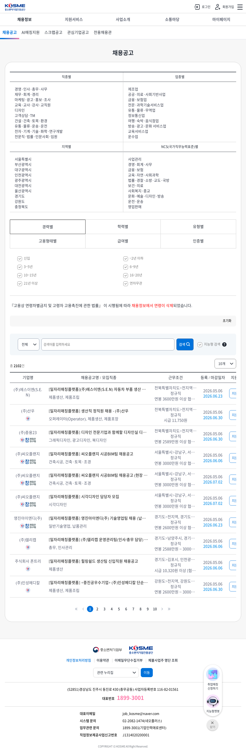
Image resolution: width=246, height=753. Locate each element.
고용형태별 (48, 241)
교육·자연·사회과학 (143, 175)
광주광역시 (23, 180)
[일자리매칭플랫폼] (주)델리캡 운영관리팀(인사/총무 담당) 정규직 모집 (99, 540)
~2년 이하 (137, 258)
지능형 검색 (212, 344)
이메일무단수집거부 (129, 660)
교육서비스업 (138, 131)
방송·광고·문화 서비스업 (147, 126)
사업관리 (134, 159)
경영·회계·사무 (140, 164)
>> (169, 609)
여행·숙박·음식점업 (143, 121)
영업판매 (134, 207)
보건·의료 (135, 185)
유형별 (198, 227)
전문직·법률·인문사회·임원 (36, 137)
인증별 (198, 241)
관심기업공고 (78, 32)
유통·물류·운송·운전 (31, 126)
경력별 (47, 227)
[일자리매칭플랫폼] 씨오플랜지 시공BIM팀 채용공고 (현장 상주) (99, 475)
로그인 (201, 7)
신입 (27, 258)
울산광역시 (23, 191)
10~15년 (30, 275)
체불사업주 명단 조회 (163, 660)
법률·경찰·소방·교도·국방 (148, 180)
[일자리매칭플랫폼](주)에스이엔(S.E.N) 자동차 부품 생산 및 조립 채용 (99, 389)
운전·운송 (135, 201)
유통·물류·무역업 (141, 110)
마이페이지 (221, 19)
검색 (185, 344)
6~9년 (134, 266)
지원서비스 (74, 19)
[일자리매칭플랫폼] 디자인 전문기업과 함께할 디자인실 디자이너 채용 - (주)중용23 (99, 432)
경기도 (20, 196)
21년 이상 (31, 283)
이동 (147, 672)
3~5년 (28, 266)
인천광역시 (23, 175)
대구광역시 (23, 170)
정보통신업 (136, 115)
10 (155, 609)
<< (76, 609)
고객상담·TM (25, 115)
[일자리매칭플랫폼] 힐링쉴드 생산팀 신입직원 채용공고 (93, 561)
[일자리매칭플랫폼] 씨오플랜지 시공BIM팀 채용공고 (91, 454)
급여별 (122, 241)
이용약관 (103, 660)
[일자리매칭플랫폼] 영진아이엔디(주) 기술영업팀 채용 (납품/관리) (99, 518)
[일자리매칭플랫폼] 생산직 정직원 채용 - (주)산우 (89, 411)
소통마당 (172, 19)
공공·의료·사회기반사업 (147, 94)
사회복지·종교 (139, 191)
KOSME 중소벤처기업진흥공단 (15, 7)
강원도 (20, 201)
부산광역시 (23, 164)
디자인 (20, 110)
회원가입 (223, 7)
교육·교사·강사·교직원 (33, 105)
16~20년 (136, 275)
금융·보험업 (137, 100)
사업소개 (123, 19)
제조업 (133, 89)
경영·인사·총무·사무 (31, 89)
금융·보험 (135, 170)
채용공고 (9, 32)
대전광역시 (23, 185)
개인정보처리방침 (78, 660)
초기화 (227, 320)
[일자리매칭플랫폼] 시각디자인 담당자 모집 (84, 497)
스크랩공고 (53, 32)
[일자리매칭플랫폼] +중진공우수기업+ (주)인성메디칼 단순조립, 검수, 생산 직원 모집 (99, 582)
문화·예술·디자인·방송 (146, 196)
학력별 (122, 227)
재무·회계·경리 (27, 94)
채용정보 (24, 19)
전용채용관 (103, 32)
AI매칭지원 (31, 32)
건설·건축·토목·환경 (31, 121)
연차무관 (136, 283)
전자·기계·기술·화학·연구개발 (39, 131)
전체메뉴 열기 (240, 7)
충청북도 (21, 207)
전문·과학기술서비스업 (146, 105)
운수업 (133, 137)
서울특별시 (23, 159)
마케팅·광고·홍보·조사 (33, 100)
